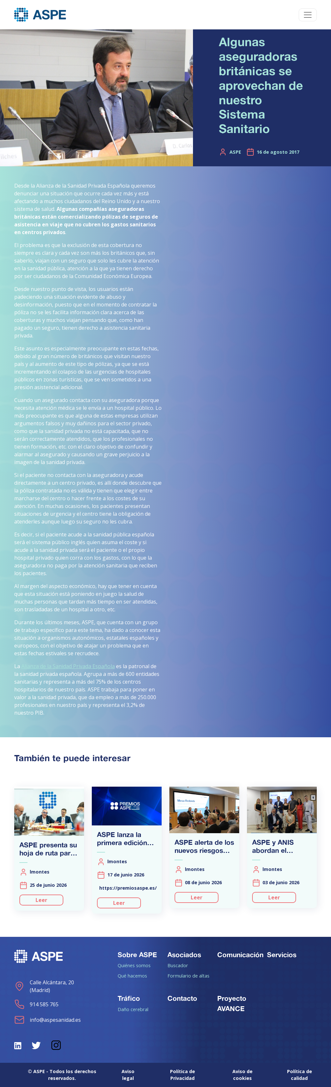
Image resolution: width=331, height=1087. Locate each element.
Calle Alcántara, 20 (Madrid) (44, 986)
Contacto (182, 998)
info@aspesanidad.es (47, 1020)
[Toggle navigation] (308, 14)
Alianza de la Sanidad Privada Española (68, 666)
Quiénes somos (134, 965)
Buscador (177, 965)
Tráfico (129, 998)
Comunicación (240, 954)
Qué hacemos (132, 975)
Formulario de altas (188, 975)
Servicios (281, 954)
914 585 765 (36, 1004)
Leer (41, 900)
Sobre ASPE (137, 954)
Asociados (184, 954)
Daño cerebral (133, 1009)
